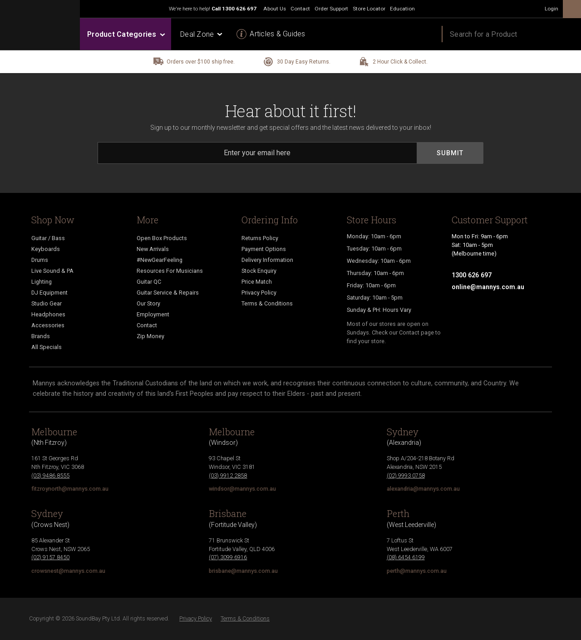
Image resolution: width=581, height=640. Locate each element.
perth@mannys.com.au (417, 570)
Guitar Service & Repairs (168, 292)
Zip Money (150, 336)
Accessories (47, 325)
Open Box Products (162, 238)
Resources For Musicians (170, 270)
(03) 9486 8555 (50, 475)
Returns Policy (259, 238)
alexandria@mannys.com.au (423, 488)
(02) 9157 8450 (50, 557)
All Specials (46, 347)
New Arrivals (153, 249)
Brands (40, 336)
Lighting (41, 281)
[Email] (257, 153)
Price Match (256, 281)
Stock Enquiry (258, 270)
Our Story (148, 303)
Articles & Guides (277, 34)
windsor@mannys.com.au (242, 488)
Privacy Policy (258, 292)
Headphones (48, 314)
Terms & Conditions (267, 303)
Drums (39, 259)
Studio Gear (46, 303)
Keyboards (45, 249)
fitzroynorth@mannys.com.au (69, 488)
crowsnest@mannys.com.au (68, 570)
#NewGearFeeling (159, 259)
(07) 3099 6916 (228, 557)
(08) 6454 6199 (406, 557)
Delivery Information (267, 259)
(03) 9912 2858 (228, 475)
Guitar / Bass (48, 238)
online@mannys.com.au (488, 286)
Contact (147, 325)
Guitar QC (149, 281)
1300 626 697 (239, 8)
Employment (153, 314)
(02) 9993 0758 (406, 475)
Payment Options (263, 249)
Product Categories (125, 34)
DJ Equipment (49, 292)
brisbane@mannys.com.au (243, 570)
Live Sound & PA (52, 270)
